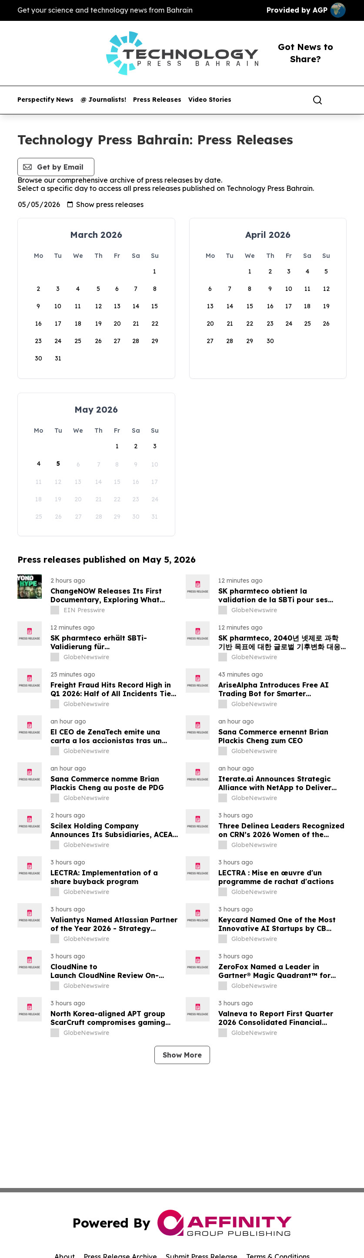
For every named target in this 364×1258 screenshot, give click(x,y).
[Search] (317, 100)
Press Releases (157, 99)
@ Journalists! (103, 99)
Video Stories (209, 99)
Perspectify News (45, 99)
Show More (182, 1055)
